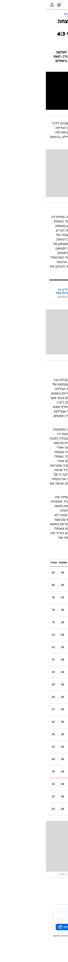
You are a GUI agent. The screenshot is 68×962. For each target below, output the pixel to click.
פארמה (34, 883)
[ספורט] (60, 14)
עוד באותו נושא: (56, 883)
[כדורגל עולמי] (45, 14)
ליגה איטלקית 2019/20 (47, 554)
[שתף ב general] (6, 5)
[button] (52, 4)
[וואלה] (34, 5)
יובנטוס (43, 883)
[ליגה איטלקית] (26, 14)
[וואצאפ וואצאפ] (13, 5)
